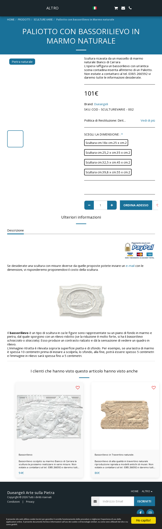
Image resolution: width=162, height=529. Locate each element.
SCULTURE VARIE (43, 19)
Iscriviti (144, 502)
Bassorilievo (27, 455)
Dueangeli (101, 104)
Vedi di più (148, 120)
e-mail (130, 266)
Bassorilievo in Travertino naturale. (119, 455)
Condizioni (13, 502)
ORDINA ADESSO (135, 205)
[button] (114, 8)
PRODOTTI (24, 19)
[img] (49, 416)
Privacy (30, 502)
